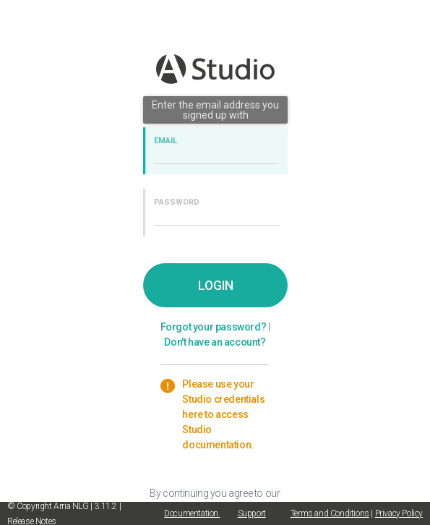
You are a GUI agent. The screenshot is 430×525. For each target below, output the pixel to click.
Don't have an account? (214, 342)
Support (252, 513)
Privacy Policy (399, 513)
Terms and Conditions (330, 513)
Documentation (192, 513)
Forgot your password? (213, 327)
